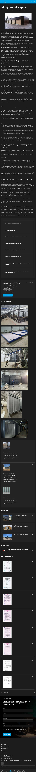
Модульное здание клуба (21, 534)
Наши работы (4, 748)
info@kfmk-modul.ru (7, 758)
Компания (3, 744)
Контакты (3, 750)
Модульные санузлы (9, 498)
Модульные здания (5, 746)
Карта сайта (4, 753)
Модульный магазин (9, 475)
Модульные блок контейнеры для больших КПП (21, 526)
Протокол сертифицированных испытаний (17, 549)
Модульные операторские (10, 453)
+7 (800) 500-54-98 (7, 755)
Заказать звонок (6, 756)
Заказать (8, 295)
